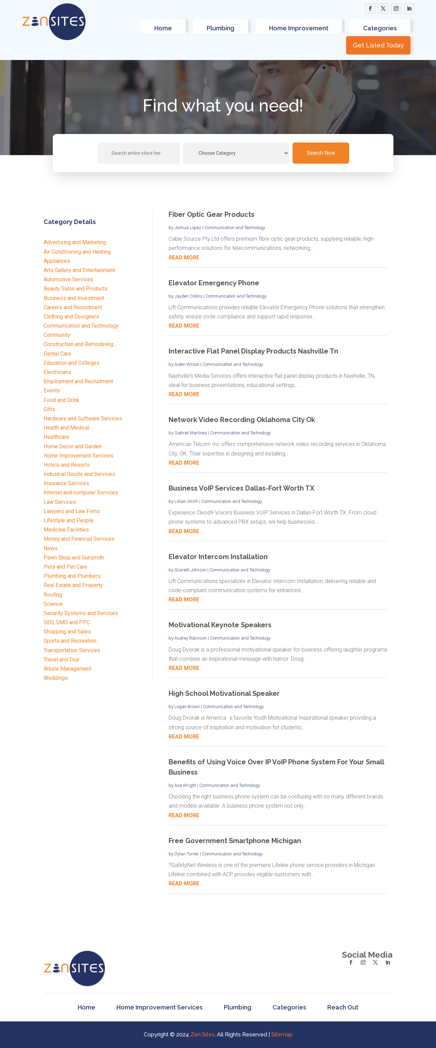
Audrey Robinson (190, 638)
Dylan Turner (186, 853)
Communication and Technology (234, 227)
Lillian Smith (186, 501)
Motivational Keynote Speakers (220, 625)
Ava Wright (185, 785)
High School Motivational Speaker (224, 693)
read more (184, 257)
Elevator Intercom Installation (218, 557)
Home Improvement (298, 28)
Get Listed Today (378, 45)
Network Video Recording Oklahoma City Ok (242, 420)
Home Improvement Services (159, 1008)
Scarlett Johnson (190, 569)
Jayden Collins (188, 296)
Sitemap (282, 1034)
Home (163, 28)
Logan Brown (187, 706)
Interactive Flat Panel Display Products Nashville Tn (253, 351)
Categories (380, 28)
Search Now (321, 153)
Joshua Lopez (187, 227)
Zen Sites (202, 1034)
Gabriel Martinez (190, 432)
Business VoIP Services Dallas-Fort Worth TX (241, 488)
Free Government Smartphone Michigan (235, 841)
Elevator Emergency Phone (214, 283)
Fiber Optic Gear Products (211, 214)
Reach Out (342, 1008)
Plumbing (220, 28)
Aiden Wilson (186, 364)
